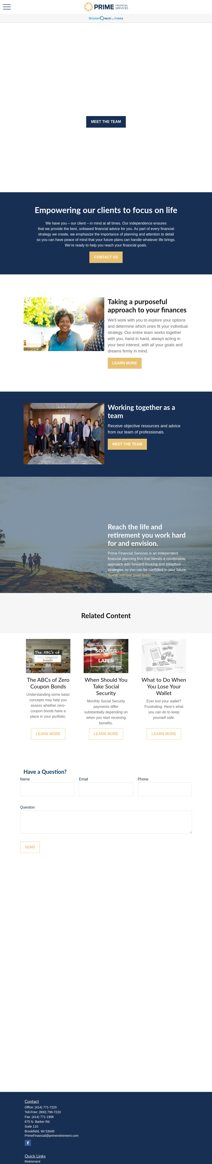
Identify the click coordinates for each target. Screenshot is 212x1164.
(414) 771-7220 (46, 1107)
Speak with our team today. (130, 575)
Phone (143, 779)
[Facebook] (28, 1143)
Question (27, 807)
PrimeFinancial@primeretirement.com (52, 1135)
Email (83, 779)
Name (25, 779)
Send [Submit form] (30, 847)
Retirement (32, 1161)
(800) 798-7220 (50, 1112)
